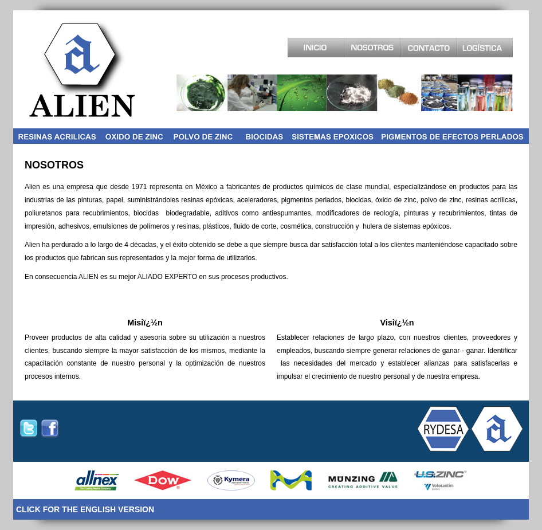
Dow (162, 480)
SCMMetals (231, 480)
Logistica (485, 47)
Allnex (96, 480)
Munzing (363, 480)
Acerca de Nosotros (372, 47)
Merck (291, 480)
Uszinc (440, 480)
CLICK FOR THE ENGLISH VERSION (85, 509)
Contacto (428, 47)
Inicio (316, 47)
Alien (82, 69)
